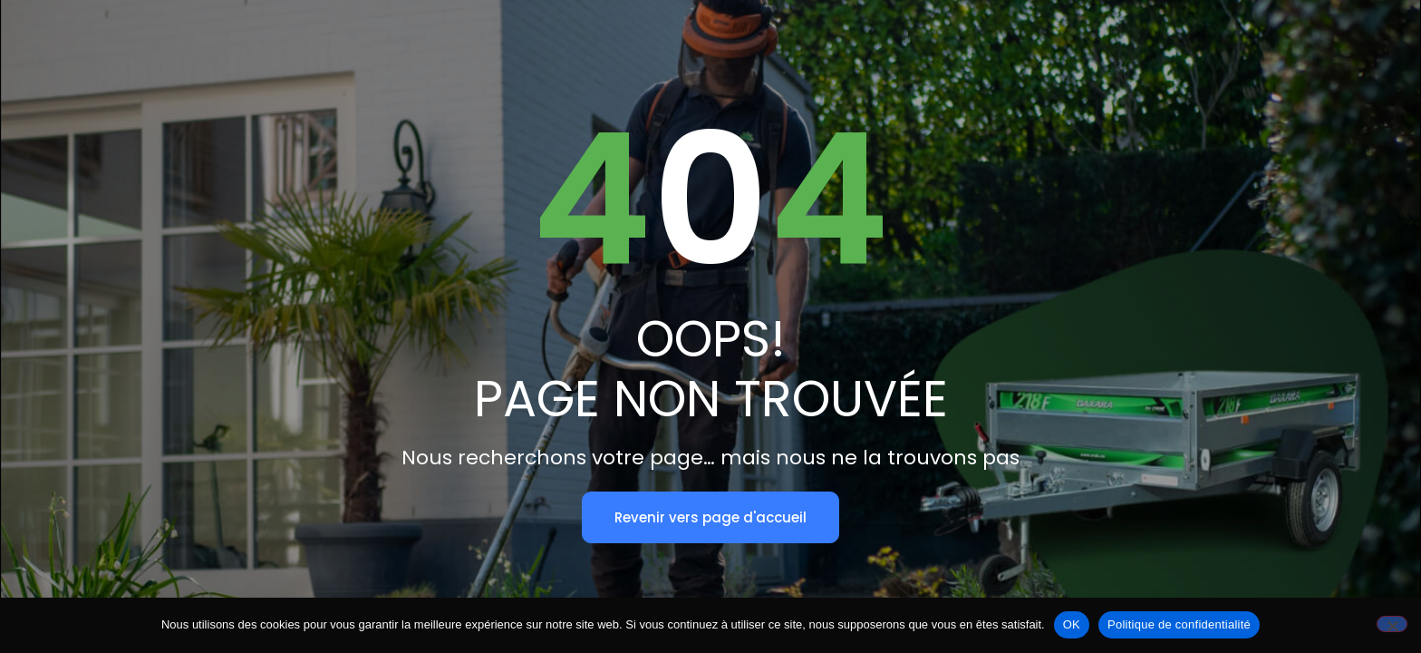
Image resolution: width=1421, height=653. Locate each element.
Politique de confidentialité (1179, 624)
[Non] (1392, 624)
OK (1071, 624)
